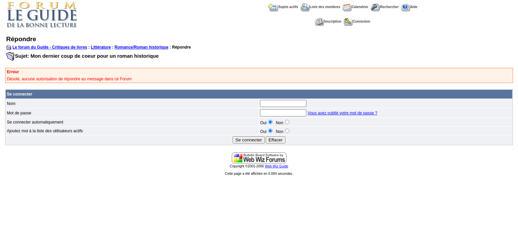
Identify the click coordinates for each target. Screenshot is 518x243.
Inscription (328, 21)
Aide (409, 7)
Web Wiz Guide (276, 166)
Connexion (357, 21)
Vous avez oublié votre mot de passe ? (342, 113)
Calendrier (355, 7)
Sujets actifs (283, 7)
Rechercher (385, 7)
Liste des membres (320, 7)
